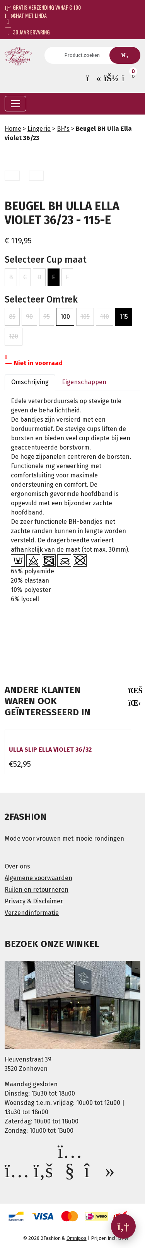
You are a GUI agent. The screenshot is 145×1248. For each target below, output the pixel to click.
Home (13, 128)
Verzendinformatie (32, 912)
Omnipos (77, 1238)
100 (65, 316)
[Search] (84, 55)
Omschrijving (30, 382)
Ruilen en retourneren (36, 889)
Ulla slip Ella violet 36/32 (50, 749)
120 (13, 336)
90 (29, 316)
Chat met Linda (26, 15)
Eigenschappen (84, 382)
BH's (63, 128)
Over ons (17, 866)
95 (46, 316)
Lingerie (39, 128)
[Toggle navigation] (15, 103)
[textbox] (72, 645)
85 (12, 316)
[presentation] (133, 690)
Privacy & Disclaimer (34, 901)
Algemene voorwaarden (38, 878)
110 (104, 316)
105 (85, 316)
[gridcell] (72, 519)
